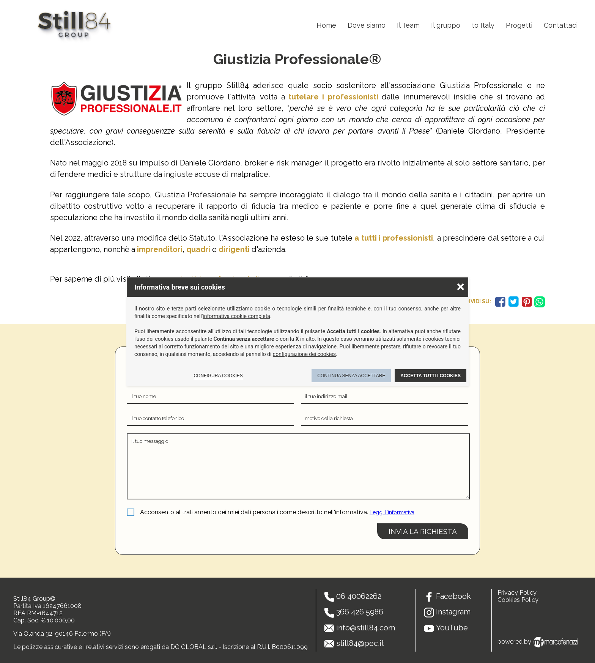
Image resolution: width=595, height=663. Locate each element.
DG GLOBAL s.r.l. (193, 646)
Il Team (408, 25)
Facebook (453, 596)
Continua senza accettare (351, 375)
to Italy (483, 25)
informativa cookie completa (236, 316)
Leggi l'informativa (392, 512)
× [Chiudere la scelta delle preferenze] (460, 286)
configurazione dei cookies (304, 354)
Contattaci (561, 25)
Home (326, 25)
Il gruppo (445, 25)
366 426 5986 (359, 611)
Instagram (453, 611)
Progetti (519, 25)
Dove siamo (367, 25)
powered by (539, 641)
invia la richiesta (423, 531)
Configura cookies (218, 375)
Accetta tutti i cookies (430, 375)
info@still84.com (365, 627)
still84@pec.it (360, 643)
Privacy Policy (517, 592)
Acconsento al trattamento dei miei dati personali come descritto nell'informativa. (254, 512)
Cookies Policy (517, 599)
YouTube (452, 627)
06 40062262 (358, 596)
